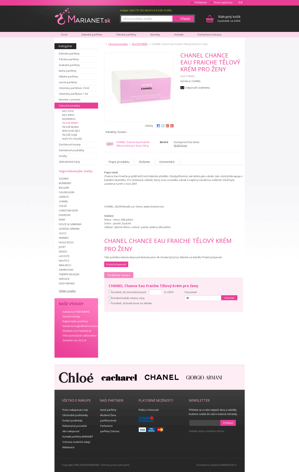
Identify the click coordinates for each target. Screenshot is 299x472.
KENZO (63, 251)
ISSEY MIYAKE (67, 283)
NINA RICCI (65, 265)
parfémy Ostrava (109, 431)
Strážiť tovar (180, 145)
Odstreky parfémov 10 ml (74, 88)
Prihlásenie (201, 2)
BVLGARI (64, 187)
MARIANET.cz (83, 16)
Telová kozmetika (69, 105)
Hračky (63, 156)
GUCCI (62, 233)
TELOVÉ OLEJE (69, 135)
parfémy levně (108, 420)
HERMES (64, 238)
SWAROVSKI (66, 269)
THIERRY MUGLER (69, 274)
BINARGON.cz (229, 465)
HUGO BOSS (66, 242)
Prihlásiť (228, 423)
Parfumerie (106, 426)
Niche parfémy (67, 71)
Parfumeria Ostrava (210, 34)
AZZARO (64, 178)
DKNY (62, 219)
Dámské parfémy (91, 34)
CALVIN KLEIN (66, 192)
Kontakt (178, 34)
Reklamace (68, 447)
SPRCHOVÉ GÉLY (71, 131)
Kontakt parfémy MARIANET (77, 436)
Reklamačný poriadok (74, 426)
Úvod (64, 34)
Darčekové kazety (70, 144)
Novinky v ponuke (69, 99)
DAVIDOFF (65, 215)
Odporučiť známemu (197, 87)
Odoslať (229, 298)
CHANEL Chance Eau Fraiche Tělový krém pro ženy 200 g (133, 143)
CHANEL (63, 201)
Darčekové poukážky (71, 150)
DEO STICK (68, 111)
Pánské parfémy (126, 34)
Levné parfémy (68, 82)
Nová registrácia (223, 2)
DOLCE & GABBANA (70, 224)
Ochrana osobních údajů (76, 442)
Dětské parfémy (68, 76)
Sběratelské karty (69, 161)
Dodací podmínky (72, 420)
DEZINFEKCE (68, 119)
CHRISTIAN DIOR (68, 210)
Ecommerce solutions (209, 465)
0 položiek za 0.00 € (229, 18)
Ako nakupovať (70, 431)
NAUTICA (64, 260)
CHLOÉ (63, 206)
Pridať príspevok (116, 264)
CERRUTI (64, 197)
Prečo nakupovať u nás (75, 410)
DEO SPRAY (68, 115)
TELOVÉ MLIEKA (70, 127)
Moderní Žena (108, 415)
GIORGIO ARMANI (69, 228)
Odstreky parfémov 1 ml (73, 94)
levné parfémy (108, 410)
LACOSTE (64, 256)
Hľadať (185, 18)
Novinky (155, 34)
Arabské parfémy (69, 65)
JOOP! (62, 247)
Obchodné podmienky (75, 415)
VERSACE (64, 279)
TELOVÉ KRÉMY (70, 123)
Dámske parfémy (69, 53)
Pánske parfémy (69, 59)
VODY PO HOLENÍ (72, 138)
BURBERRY (65, 183)
